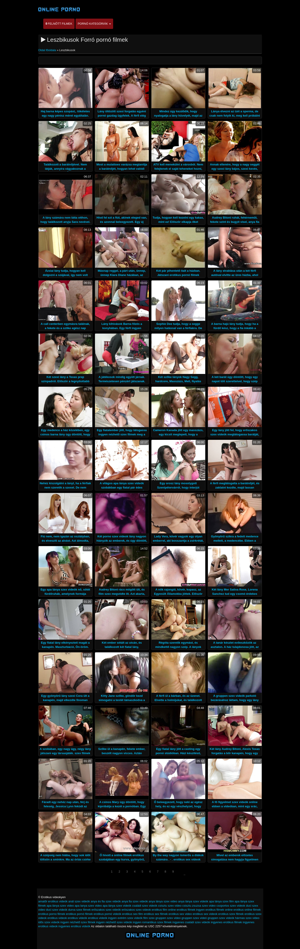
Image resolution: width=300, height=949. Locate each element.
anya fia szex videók (135, 901)
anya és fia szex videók (106, 901)
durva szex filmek (79, 909)
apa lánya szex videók (117, 905)
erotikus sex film (132, 914)
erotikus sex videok (205, 914)
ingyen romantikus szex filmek (152, 922)
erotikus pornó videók (107, 914)
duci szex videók (56, 909)
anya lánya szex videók (193, 901)
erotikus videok (57, 918)
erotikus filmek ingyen (191, 909)
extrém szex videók (130, 918)
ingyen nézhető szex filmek (77, 922)
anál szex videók (79, 901)
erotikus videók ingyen (102, 918)
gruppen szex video (168, 918)
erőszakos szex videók (106, 909)
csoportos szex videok (230, 905)
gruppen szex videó (194, 918)
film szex (149, 918)
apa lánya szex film (221, 901)
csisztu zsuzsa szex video (199, 905)
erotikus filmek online (219, 909)
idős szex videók (49, 922)
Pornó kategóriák (94, 23)
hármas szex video (247, 918)
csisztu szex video (169, 905)
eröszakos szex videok (136, 909)
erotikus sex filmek (156, 914)
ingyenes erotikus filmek (226, 922)
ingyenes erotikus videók (74, 926)
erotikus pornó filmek (79, 914)
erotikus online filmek (247, 909)
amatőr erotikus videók (53, 901)
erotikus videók (77, 918)
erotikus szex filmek (231, 914)
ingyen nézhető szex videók (114, 922)
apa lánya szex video (60, 905)
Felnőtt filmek (58, 23)
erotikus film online (164, 909)
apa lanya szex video (88, 905)
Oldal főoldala (47, 50)
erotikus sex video (180, 914)
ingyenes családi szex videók (191, 922)
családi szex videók (144, 905)
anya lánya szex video (163, 901)
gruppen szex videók (220, 918)
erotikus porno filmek (51, 914)
